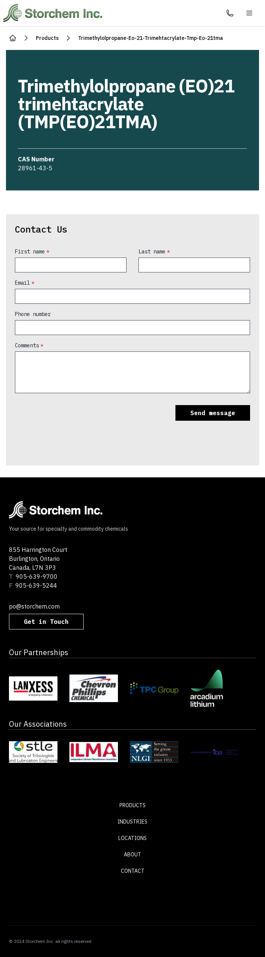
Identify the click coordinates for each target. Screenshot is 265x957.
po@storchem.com (34, 606)
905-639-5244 (36, 585)
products (47, 38)
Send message (212, 413)
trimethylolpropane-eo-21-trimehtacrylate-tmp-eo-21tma (150, 38)
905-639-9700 (36, 576)
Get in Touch (46, 621)
